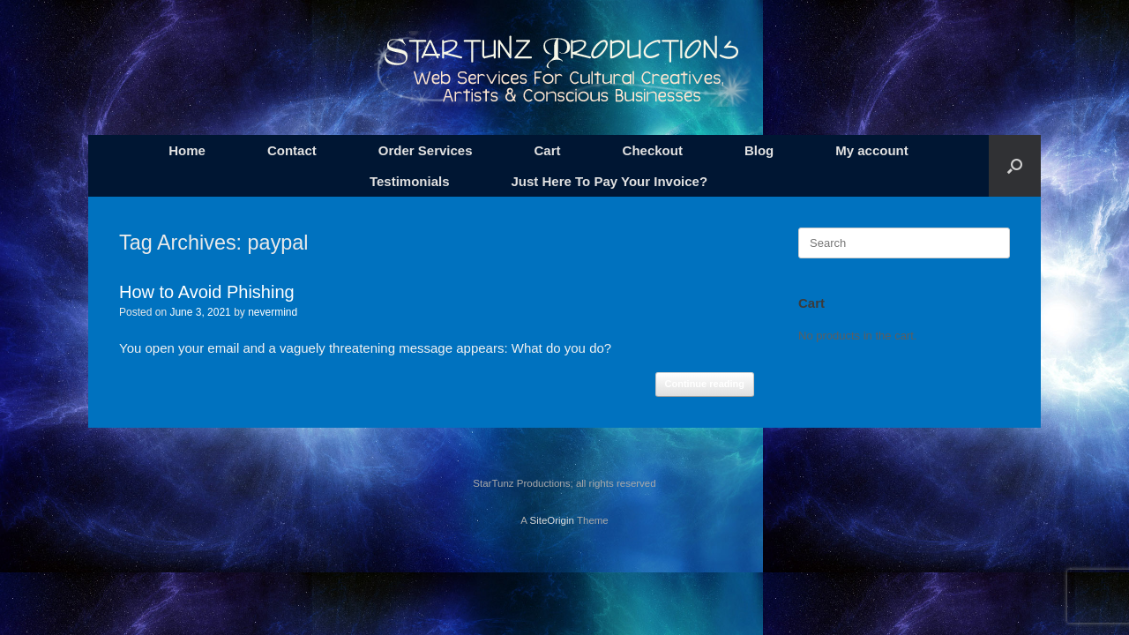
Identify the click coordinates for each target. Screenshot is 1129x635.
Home (187, 150)
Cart (548, 150)
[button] (1015, 166)
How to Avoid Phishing (207, 292)
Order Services (425, 150)
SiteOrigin (551, 520)
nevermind (272, 312)
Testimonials (410, 181)
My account (871, 150)
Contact (292, 150)
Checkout (653, 150)
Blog (759, 150)
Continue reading (704, 383)
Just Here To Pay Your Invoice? (610, 181)
